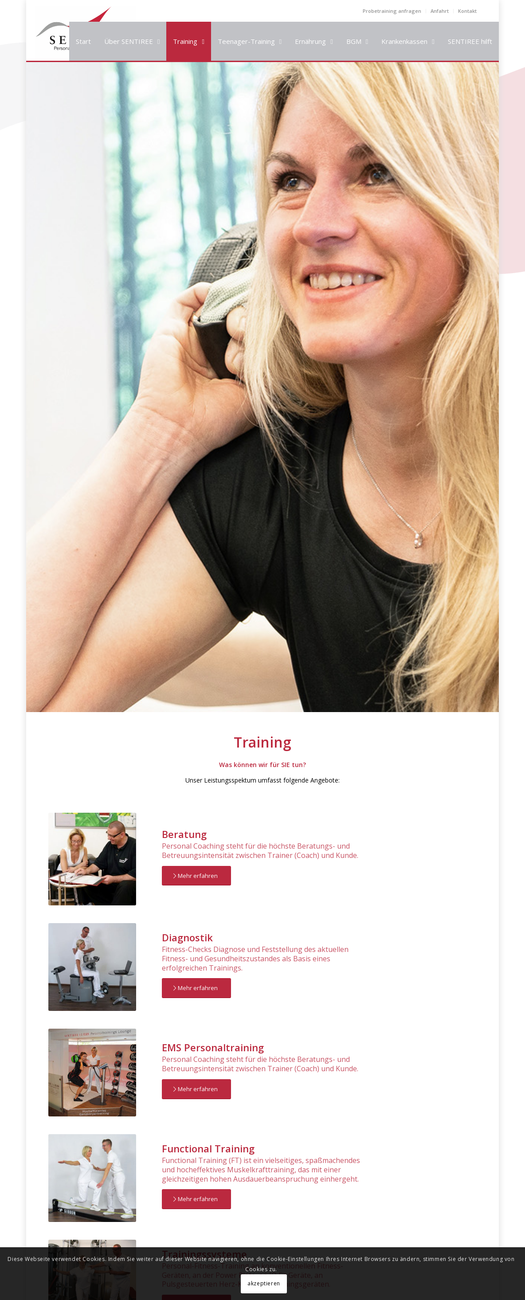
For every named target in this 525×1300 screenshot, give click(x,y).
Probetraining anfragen (392, 11)
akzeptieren (263, 1283)
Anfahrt (440, 11)
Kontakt (467, 11)
